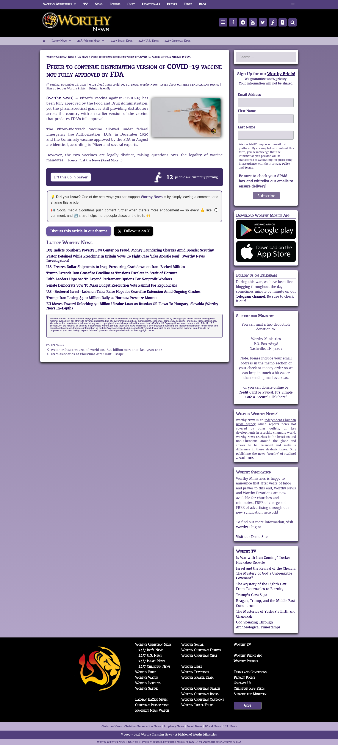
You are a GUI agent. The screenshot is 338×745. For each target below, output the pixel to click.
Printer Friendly (99, 88)
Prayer (172, 4)
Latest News (63, 41)
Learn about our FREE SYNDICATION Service (189, 84)
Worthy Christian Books (200, 694)
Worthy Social (192, 644)
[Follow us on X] (133, 231)
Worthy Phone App (248, 655)
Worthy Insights (148, 683)
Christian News (112, 726)
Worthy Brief (145, 672)
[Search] (292, 22)
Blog (202, 4)
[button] (292, 4)
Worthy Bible (191, 666)
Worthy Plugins (248, 527)
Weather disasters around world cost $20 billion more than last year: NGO (106, 350)
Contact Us (242, 683)
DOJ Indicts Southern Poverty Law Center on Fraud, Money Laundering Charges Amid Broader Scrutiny (130, 250)
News (99, 4)
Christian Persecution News (142, 726)
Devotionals (151, 4)
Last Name (246, 127)
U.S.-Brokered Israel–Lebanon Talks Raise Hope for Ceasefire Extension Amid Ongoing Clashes (123, 292)
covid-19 (118, 84)
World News (213, 726)
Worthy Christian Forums (201, 650)
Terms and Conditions (250, 672)
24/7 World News (92, 41)
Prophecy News (174, 726)
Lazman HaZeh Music (151, 699)
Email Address (249, 95)
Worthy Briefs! (281, 73)
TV (85, 4)
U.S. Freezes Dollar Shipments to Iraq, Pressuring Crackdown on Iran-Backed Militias (115, 267)
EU (127, 84)
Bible (188, 4)
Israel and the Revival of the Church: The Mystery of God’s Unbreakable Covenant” (266, 573)
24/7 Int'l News (150, 650)
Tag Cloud (97, 84)
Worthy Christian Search (200, 688)
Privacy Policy (281, 163)
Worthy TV (246, 551)
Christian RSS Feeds (249, 688)
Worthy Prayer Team (197, 677)
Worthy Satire (146, 688)
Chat (131, 4)
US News (57, 345)
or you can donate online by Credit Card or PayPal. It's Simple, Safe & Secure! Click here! (266, 392)
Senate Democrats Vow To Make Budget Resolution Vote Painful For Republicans (111, 285)
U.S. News (230, 726)
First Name (247, 111)
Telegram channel (250, 296)
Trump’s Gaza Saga (251, 595)
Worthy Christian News (153, 644)
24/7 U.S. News (148, 41)
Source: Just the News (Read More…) (95, 160)
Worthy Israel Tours (197, 705)
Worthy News (149, 84)
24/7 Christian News (177, 41)
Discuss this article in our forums (78, 231)
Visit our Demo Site (252, 537)
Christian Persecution (152, 705)
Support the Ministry (250, 694)
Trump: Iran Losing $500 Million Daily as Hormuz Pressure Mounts (101, 298)
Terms (248, 167)
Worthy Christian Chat (199, 655)
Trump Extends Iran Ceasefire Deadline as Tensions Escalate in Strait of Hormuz (111, 273)
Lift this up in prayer (71, 177)
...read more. (245, 458)
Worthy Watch (146, 677)
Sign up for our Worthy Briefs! (66, 88)
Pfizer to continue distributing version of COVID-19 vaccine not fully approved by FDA (134, 70)
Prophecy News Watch (152, 710)
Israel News (194, 726)
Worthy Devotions (195, 672)
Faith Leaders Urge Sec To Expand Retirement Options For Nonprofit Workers (109, 279)
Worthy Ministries (61, 4)
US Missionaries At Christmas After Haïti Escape (87, 354)
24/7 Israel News (121, 41)
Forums (115, 4)
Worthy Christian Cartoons (202, 699)
